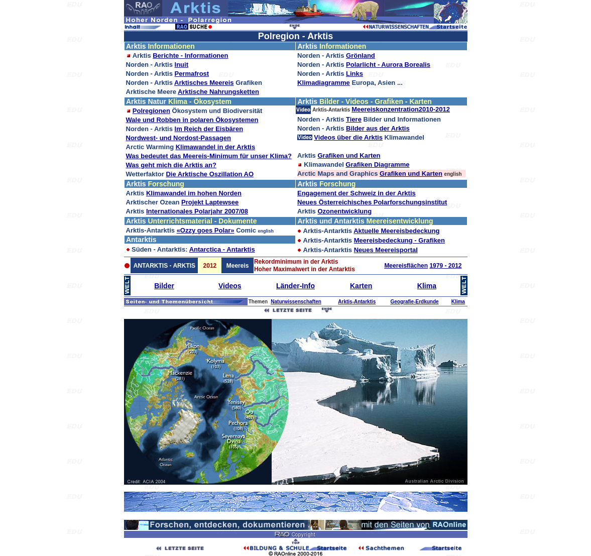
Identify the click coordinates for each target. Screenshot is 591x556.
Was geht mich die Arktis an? (171, 165)
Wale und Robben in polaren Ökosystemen (192, 120)
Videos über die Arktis (348, 137)
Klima (426, 286)
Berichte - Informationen (190, 55)
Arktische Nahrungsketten (218, 91)
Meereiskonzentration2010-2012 (400, 109)
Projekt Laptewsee (210, 202)
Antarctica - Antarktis (222, 249)
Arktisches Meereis (204, 82)
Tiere (354, 119)
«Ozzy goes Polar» (205, 230)
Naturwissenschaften (296, 301)
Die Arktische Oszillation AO (210, 174)
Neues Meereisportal (386, 250)
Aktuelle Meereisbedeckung (396, 231)
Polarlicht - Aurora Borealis (388, 64)
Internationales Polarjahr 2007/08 (197, 211)
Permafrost (192, 73)
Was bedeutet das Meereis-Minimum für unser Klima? (209, 156)
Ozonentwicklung (344, 211)
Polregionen (151, 111)
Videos (230, 286)
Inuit (181, 64)
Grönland (360, 55)
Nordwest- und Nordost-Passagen (178, 138)
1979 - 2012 (445, 265)
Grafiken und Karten (348, 155)
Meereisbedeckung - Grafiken (399, 240)
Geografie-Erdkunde (414, 301)
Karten (361, 286)
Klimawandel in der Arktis (215, 147)
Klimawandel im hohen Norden (194, 193)
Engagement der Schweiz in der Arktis (356, 193)
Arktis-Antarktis (357, 301)
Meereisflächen (406, 265)
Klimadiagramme (323, 82)
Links (354, 73)
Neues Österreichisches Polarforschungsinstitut (372, 202)
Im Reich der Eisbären (209, 129)
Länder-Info (295, 286)
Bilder (164, 286)
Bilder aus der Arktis (378, 128)
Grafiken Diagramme (377, 164)
